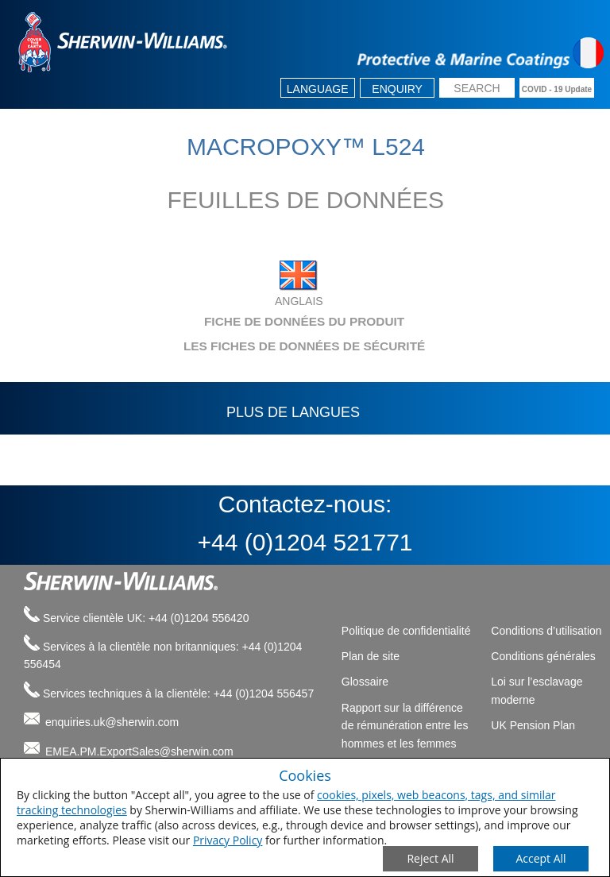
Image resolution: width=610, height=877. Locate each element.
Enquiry (397, 89)
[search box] (476, 89)
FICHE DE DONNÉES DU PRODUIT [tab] (209, 321)
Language (318, 89)
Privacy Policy (227, 840)
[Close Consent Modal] (430, 858)
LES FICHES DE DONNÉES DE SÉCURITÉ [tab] (220, 346)
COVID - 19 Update (557, 89)
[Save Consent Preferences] (541, 858)
